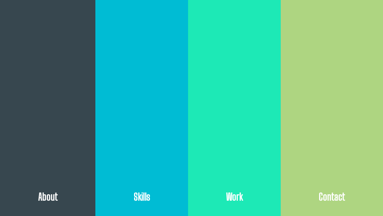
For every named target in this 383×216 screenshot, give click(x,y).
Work (234, 197)
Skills (141, 197)
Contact (332, 197)
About (48, 197)
